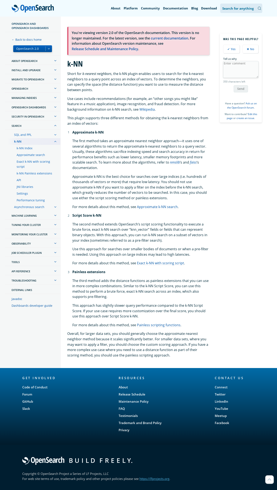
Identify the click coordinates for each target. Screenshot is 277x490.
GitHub (27, 401)
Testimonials (128, 416)
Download (209, 8)
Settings (22, 193)
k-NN (17, 141)
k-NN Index (24, 148)
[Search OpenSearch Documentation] (241, 8)
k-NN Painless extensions (34, 173)
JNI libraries (25, 187)
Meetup (221, 416)
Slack (26, 408)
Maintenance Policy (133, 401)
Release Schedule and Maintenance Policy (105, 49)
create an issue (245, 118)
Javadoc (17, 299)
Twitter (220, 394)
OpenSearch (34, 8)
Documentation (175, 8)
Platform (131, 8)
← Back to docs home (27, 40)
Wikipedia (147, 109)
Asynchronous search (29, 207)
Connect (221, 387)
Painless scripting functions (158, 325)
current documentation (169, 38)
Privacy (124, 430)
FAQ (122, 408)
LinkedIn (221, 401)
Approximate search (31, 155)
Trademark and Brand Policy (140, 423)
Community (150, 8)
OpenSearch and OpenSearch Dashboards (30, 26)
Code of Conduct (35, 387)
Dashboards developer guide (32, 306)
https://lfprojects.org (154, 479)
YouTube (221, 408)
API (19, 180)
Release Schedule (132, 394)
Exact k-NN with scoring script (33, 164)
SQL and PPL (23, 135)
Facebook (222, 423)
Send (240, 89)
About (116, 8)
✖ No (250, 49)
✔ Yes (231, 49)
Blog (194, 8)
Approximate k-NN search (157, 206)
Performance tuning (31, 200)
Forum (27, 394)
